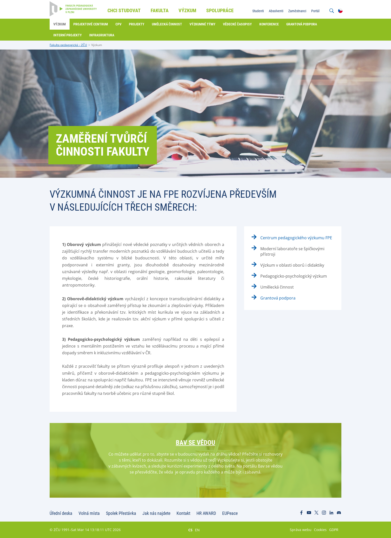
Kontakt (183, 513)
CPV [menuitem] (118, 24)
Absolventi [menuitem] (276, 11)
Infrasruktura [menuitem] (101, 35)
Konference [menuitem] (269, 24)
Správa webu (300, 529)
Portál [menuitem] (315, 11)
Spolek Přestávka (121, 513)
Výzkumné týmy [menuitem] (202, 24)
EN (197, 530)
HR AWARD (206, 513)
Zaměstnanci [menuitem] (297, 11)
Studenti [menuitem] (258, 11)
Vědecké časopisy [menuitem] (237, 24)
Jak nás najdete (156, 513)
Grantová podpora (277, 298)
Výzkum (96, 45)
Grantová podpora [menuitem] (301, 24)
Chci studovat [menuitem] (124, 10)
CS (190, 530)
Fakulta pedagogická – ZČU (68, 45)
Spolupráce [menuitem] (220, 10)
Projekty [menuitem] (136, 24)
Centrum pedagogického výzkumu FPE (296, 237)
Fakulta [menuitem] (160, 10)
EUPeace (230, 513)
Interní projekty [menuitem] (67, 35)
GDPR (333, 529)
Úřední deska (61, 513)
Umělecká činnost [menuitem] (167, 24)
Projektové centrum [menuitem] (90, 24)
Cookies (320, 529)
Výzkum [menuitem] (187, 10)
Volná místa (89, 513)
